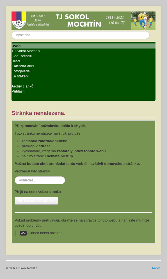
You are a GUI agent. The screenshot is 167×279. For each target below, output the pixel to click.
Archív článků (22, 86)
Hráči (16, 61)
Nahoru (156, 268)
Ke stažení (20, 76)
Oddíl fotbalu (22, 56)
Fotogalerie (21, 71)
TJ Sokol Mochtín (26, 51)
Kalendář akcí (23, 66)
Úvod (16, 46)
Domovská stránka (36, 201)
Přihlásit (18, 91)
